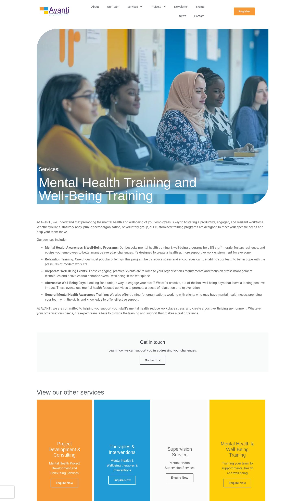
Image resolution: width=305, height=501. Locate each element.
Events (200, 6)
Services (135, 6)
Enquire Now (64, 483)
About (95, 6)
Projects (158, 6)
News (182, 16)
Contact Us (152, 360)
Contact (199, 16)
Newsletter (181, 6)
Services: (49, 169)
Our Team (113, 6)
